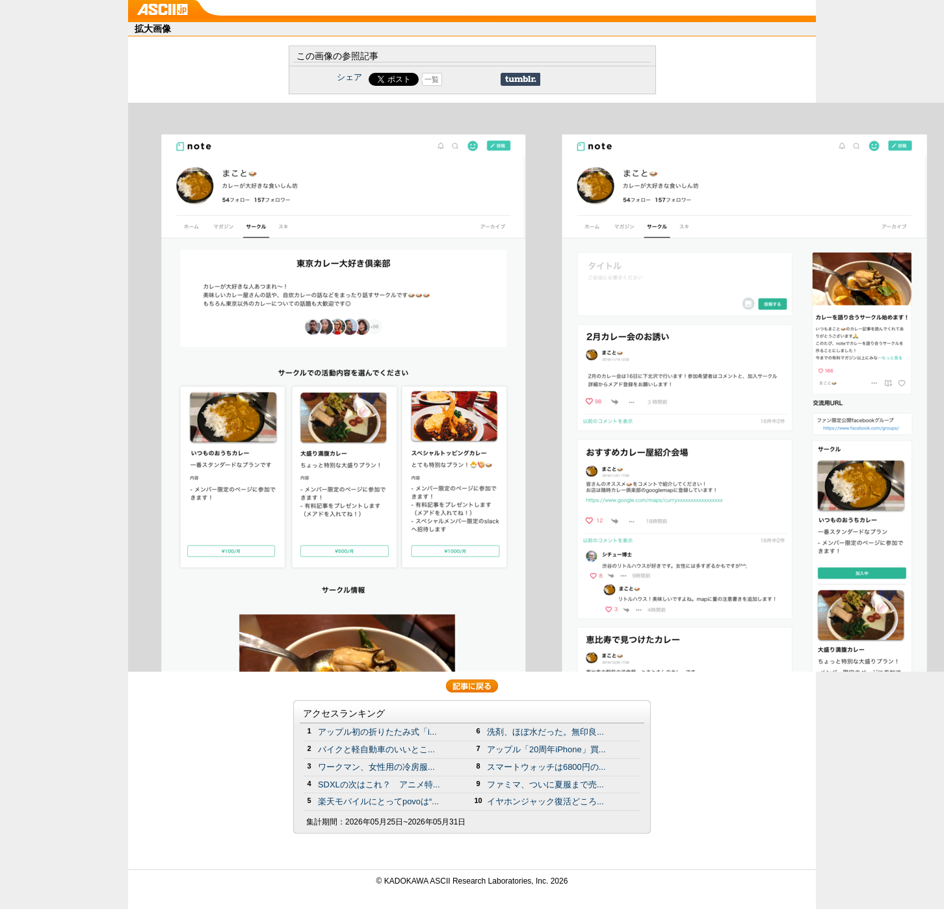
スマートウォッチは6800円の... (546, 767)
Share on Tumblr (520, 79)
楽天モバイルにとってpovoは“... (378, 801)
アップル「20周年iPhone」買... (546, 749)
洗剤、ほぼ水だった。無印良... (545, 732)
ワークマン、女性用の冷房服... (376, 767)
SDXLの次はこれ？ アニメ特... (379, 784)
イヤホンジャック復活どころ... (545, 801)
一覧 (432, 79)
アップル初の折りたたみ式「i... (377, 732)
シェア (349, 77)
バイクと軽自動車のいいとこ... (376, 749)
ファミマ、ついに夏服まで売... (545, 784)
